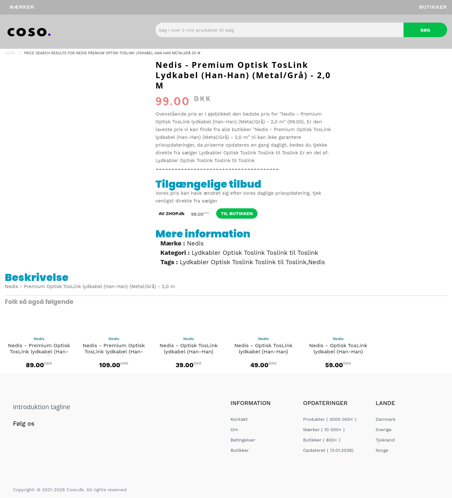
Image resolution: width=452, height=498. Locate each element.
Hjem (10, 53)
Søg (425, 30)
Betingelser (243, 439)
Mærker (22, 7)
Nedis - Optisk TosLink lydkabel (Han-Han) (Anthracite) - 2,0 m (263, 353)
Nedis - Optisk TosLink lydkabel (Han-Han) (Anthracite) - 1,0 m (188, 353)
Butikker (433, 7)
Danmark (386, 419)
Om (234, 429)
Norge (382, 450)
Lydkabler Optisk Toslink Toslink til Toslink (248, 153)
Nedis (195, 243)
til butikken (237, 213)
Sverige (384, 429)
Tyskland (385, 439)
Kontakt (239, 419)
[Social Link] (18, 436)
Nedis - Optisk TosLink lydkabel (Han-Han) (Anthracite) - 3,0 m (338, 353)
